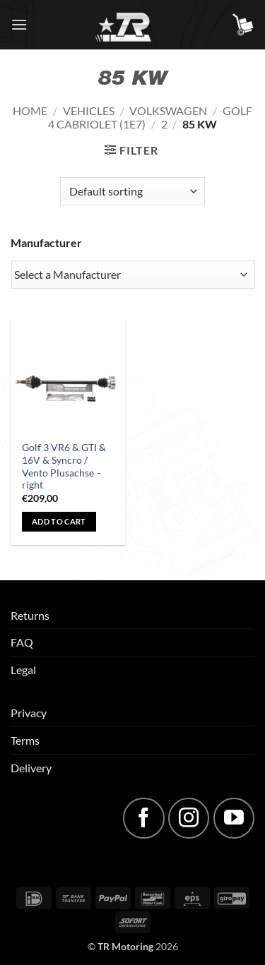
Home (30, 110)
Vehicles (88, 110)
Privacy (29, 712)
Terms (25, 740)
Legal (23, 669)
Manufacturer (46, 242)
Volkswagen (168, 110)
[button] (19, 24)
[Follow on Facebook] (143, 818)
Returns (30, 615)
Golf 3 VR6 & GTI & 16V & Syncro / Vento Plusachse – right (64, 466)
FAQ (22, 642)
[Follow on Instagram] (188, 818)
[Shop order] (132, 191)
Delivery (31, 767)
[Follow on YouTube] (233, 818)
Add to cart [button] (59, 521)
